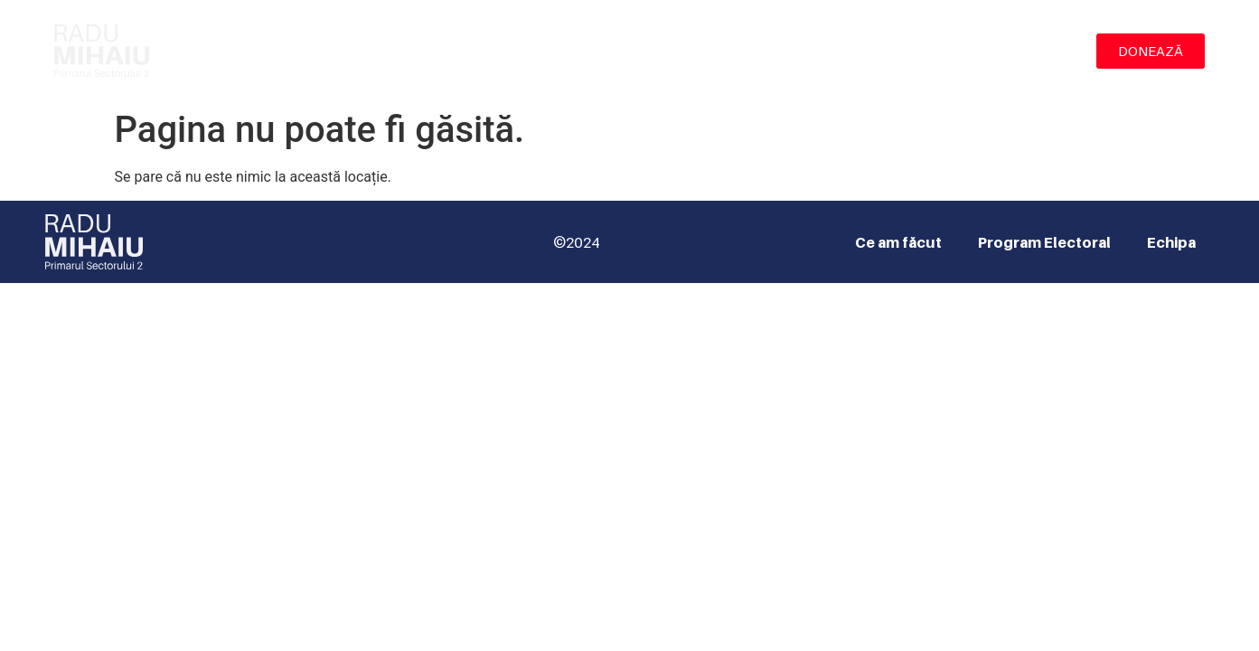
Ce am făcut (762, 51)
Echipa (1035, 51)
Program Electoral (908, 51)
